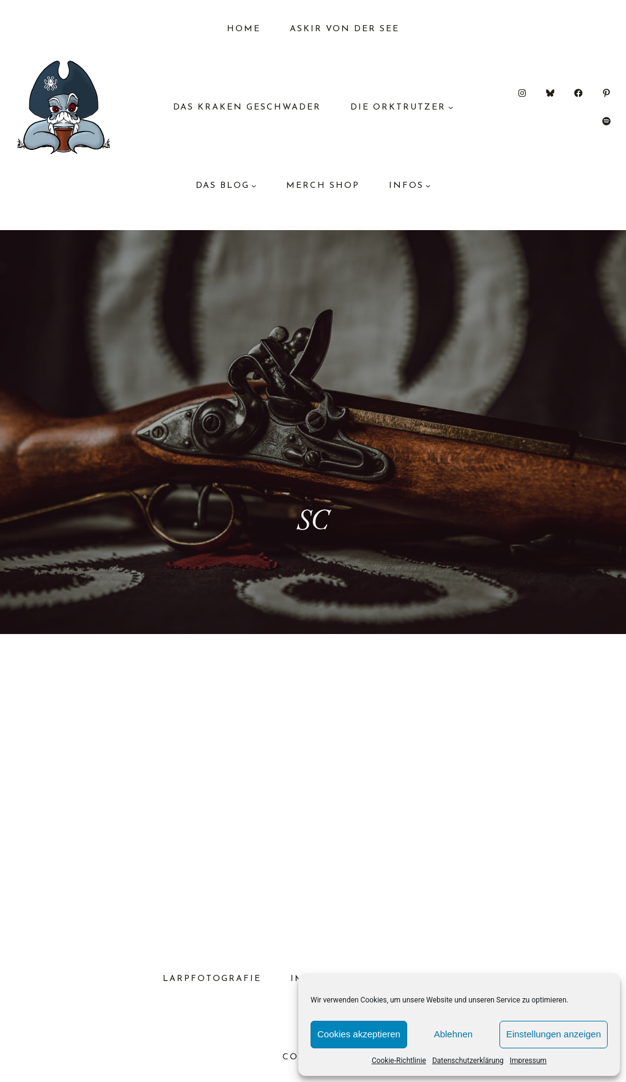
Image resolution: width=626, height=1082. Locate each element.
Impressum (528, 1060)
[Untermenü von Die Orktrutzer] (450, 107)
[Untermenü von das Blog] (253, 185)
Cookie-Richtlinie (399, 1060)
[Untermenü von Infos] (427, 185)
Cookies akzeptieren (358, 1034)
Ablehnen (453, 1034)
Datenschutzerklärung (468, 1060)
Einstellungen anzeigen (553, 1034)
